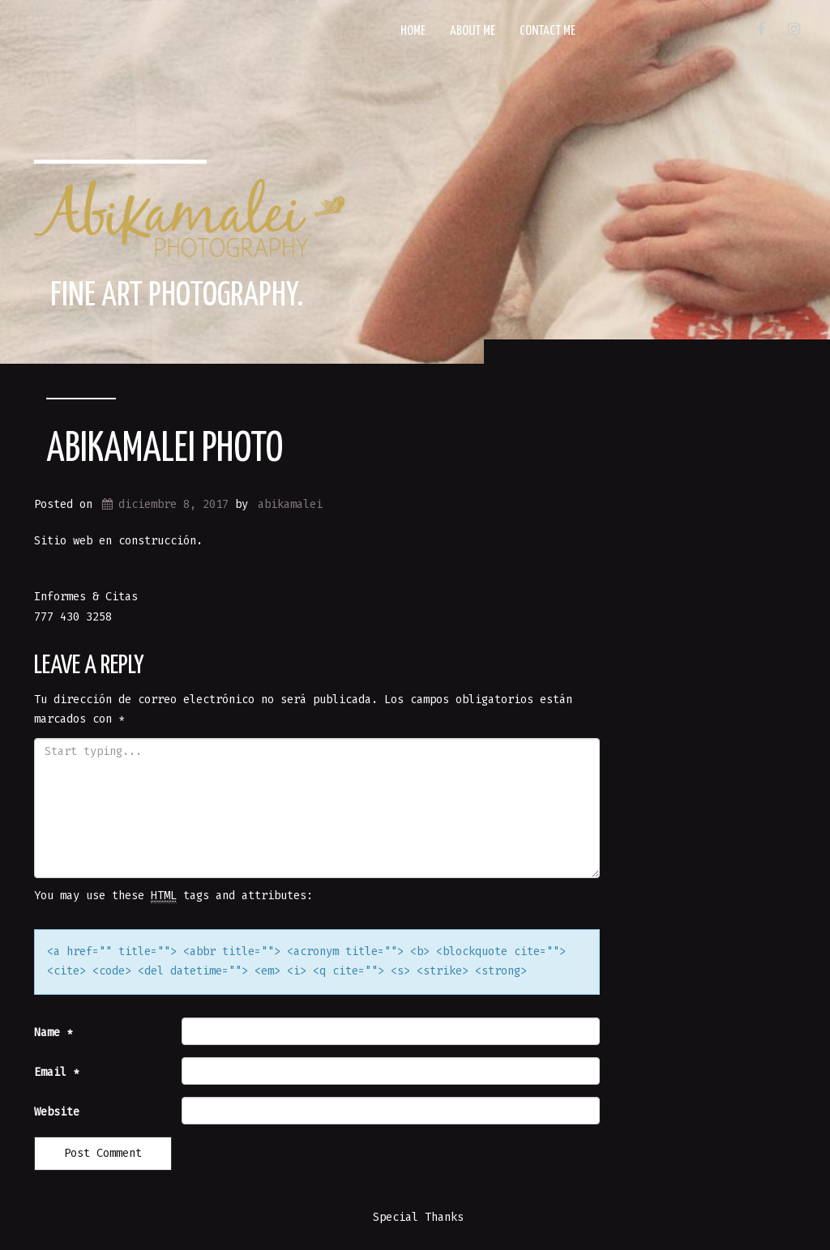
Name (53, 1032)
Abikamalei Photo (165, 449)
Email (56, 1072)
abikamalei (290, 504)
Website (56, 1112)
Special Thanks (418, 1217)
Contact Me (547, 31)
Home (413, 31)
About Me (472, 31)
